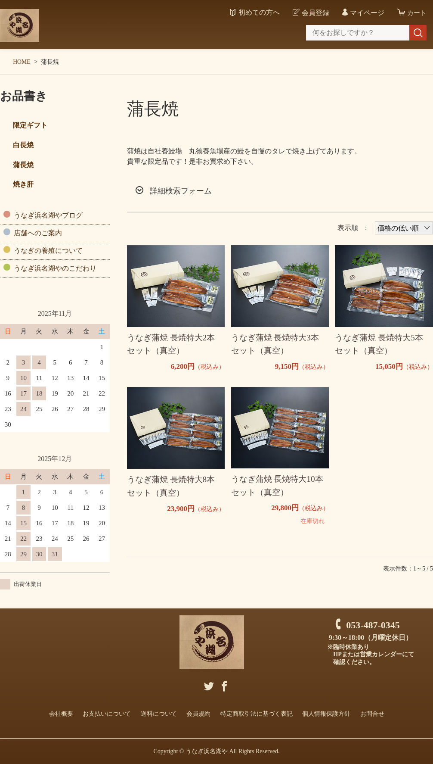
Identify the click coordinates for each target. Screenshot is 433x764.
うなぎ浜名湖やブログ (48, 215)
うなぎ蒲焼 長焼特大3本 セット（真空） (277, 345)
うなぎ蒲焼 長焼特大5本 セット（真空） (381, 345)
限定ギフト (30, 125)
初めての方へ (257, 12)
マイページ (366, 12)
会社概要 (61, 713)
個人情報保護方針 (326, 713)
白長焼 (23, 145)
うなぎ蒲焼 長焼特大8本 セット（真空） (173, 488)
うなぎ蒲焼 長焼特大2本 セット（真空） (173, 345)
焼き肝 (23, 184)
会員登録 (314, 12)
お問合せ (372, 713)
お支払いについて (107, 713)
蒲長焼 (23, 164)
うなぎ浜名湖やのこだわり (55, 268)
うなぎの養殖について (48, 250)
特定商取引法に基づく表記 (256, 713)
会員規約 (198, 713)
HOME (22, 62)
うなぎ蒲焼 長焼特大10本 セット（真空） (279, 487)
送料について (159, 713)
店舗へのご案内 (38, 233)
